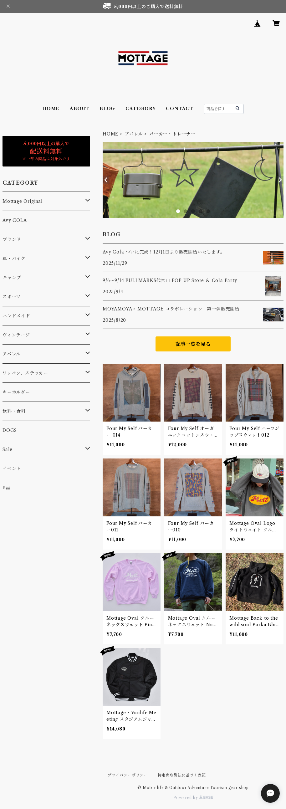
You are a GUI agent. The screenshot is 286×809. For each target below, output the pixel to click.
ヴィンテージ (16, 335)
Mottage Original (23, 201)
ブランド (12, 239)
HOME (50, 108)
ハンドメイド (16, 316)
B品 (7, 487)
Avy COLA (15, 220)
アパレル (134, 134)
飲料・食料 (14, 411)
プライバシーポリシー (128, 775)
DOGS (10, 430)
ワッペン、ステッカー (25, 373)
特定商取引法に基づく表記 (182, 775)
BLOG (107, 108)
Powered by (193, 797)
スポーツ (12, 297)
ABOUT (79, 108)
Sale (8, 449)
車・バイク (14, 258)
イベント (12, 468)
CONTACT (179, 108)
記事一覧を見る (193, 344)
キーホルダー (16, 392)
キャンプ (12, 277)
